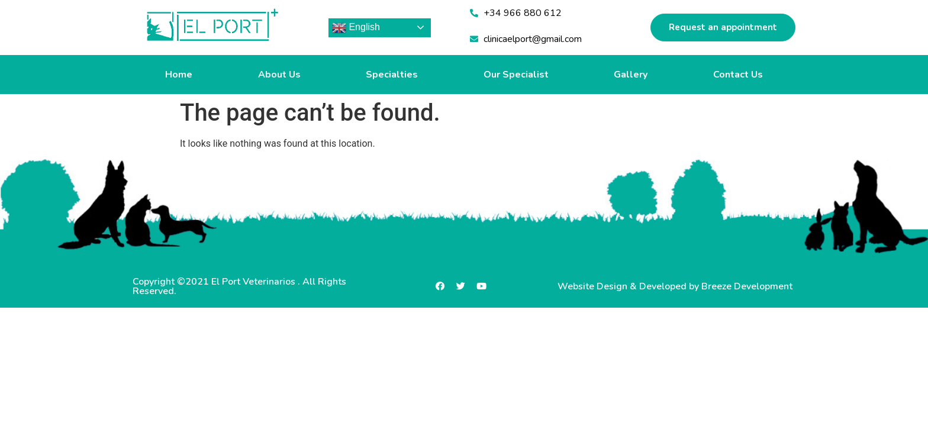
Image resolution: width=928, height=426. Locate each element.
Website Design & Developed (623, 286)
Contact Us (738, 74)
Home (178, 74)
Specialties (392, 74)
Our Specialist (516, 74)
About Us (279, 74)
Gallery (630, 74)
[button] (722, 27)
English (356, 28)
